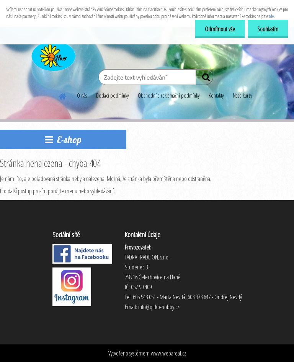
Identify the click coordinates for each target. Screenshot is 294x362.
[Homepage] (63, 95)
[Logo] (52, 55)
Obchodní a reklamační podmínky (168, 95)
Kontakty (216, 95)
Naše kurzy (242, 95)
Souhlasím (267, 29)
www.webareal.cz (168, 353)
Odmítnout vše (220, 29)
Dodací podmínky (112, 95)
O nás (82, 95)
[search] (204, 79)
